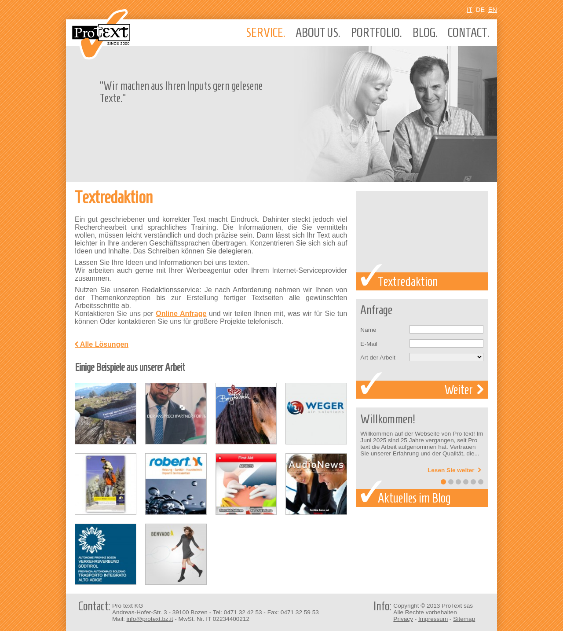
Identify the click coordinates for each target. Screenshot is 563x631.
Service (265, 33)
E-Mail (368, 344)
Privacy (403, 619)
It (469, 9)
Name (368, 330)
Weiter (463, 390)
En (492, 9)
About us (318, 33)
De (480, 9)
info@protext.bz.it (149, 619)
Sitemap (464, 619)
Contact (469, 33)
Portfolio (376, 33)
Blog (425, 33)
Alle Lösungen (101, 344)
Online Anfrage (181, 313)
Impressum (433, 619)
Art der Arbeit (377, 357)
